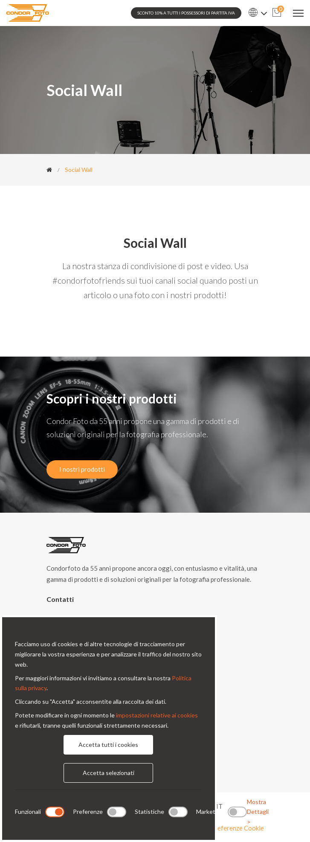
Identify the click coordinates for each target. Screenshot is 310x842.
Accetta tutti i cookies (108, 744)
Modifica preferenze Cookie (224, 828)
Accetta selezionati (108, 772)
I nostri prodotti (82, 469)
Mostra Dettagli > (258, 812)
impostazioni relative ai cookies (157, 715)
